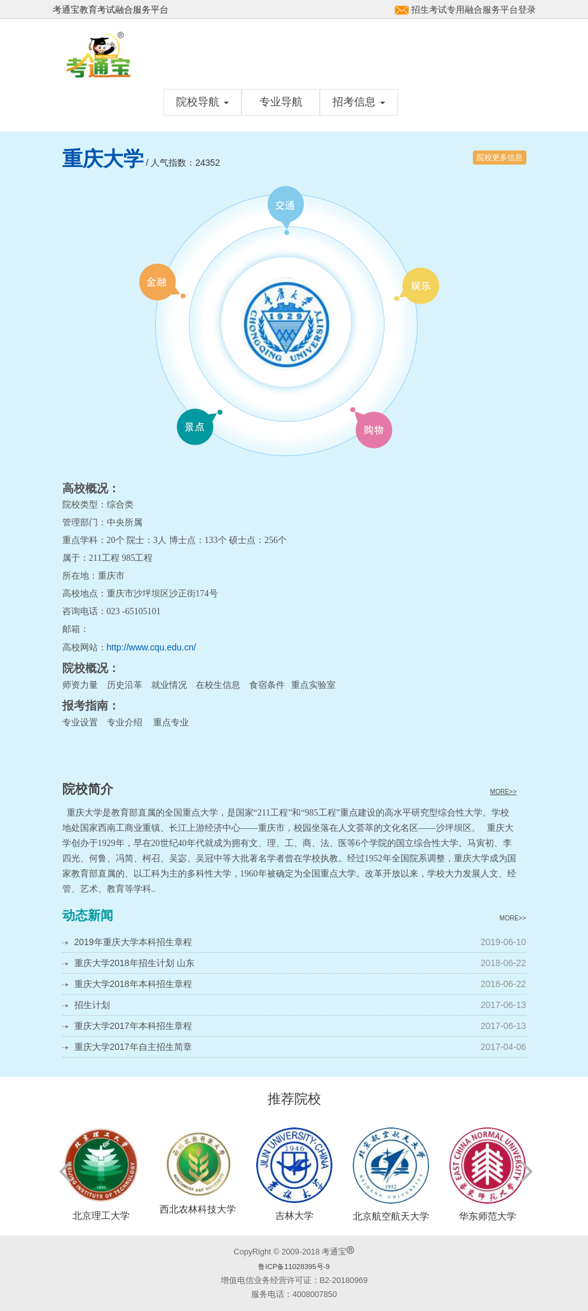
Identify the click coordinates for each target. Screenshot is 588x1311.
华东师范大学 (487, 1216)
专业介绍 (124, 722)
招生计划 (92, 1005)
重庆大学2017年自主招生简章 (133, 1047)
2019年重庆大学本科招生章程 (133, 942)
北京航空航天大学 (391, 1216)
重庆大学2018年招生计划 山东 (134, 963)
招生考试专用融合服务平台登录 (473, 9)
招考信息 (358, 102)
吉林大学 (294, 1215)
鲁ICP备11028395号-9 (293, 1266)
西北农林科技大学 (198, 1209)
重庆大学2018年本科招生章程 (133, 984)
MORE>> (503, 791)
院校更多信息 (500, 157)
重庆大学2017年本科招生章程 (133, 1026)
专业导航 (281, 102)
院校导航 (202, 102)
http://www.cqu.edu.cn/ (151, 647)
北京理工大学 (101, 1215)
